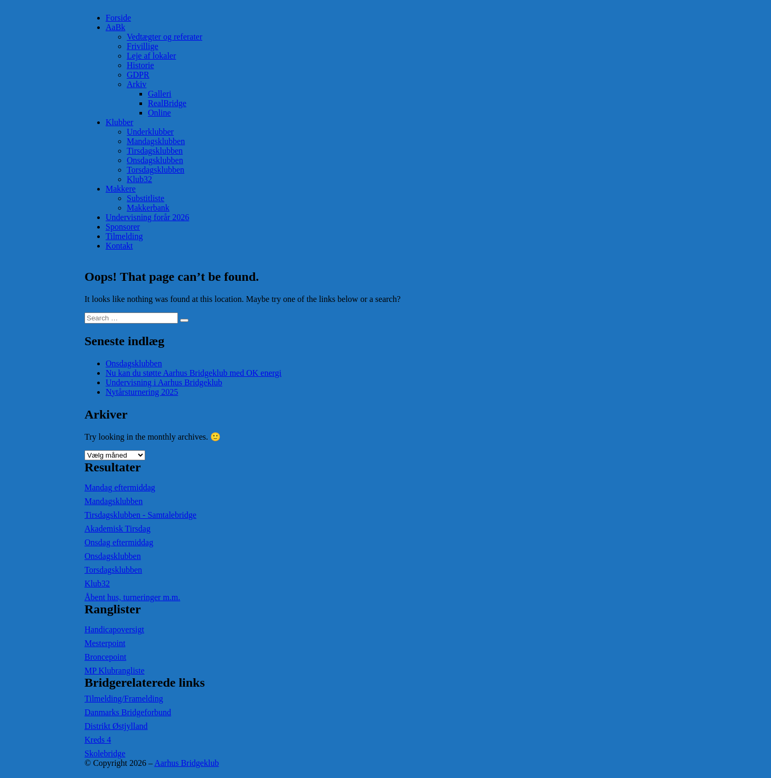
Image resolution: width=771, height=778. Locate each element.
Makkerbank (148, 207)
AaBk (115, 27)
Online (159, 112)
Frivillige (142, 46)
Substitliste (145, 198)
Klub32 (139, 179)
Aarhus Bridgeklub (186, 762)
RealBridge (167, 103)
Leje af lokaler (151, 55)
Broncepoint (105, 656)
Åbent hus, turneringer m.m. (132, 597)
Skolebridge (104, 753)
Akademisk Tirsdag (117, 528)
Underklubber (150, 131)
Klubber (119, 122)
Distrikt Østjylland (116, 726)
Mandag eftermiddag (119, 487)
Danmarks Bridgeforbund (127, 712)
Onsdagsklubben (155, 160)
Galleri (159, 93)
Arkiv (136, 84)
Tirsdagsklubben (155, 150)
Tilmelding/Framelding (123, 698)
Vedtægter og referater (164, 36)
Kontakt (119, 245)
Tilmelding (124, 236)
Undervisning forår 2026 (147, 217)
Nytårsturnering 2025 (142, 391)
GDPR (138, 74)
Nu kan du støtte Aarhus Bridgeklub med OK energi (193, 372)
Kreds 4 (97, 739)
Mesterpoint (104, 643)
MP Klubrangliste (114, 670)
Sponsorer (123, 226)
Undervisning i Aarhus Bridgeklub (164, 382)
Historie (140, 65)
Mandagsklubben (156, 141)
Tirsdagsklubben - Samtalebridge (140, 514)
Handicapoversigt (114, 629)
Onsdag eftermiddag (118, 542)
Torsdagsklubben (155, 169)
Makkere (121, 188)
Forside (118, 17)
